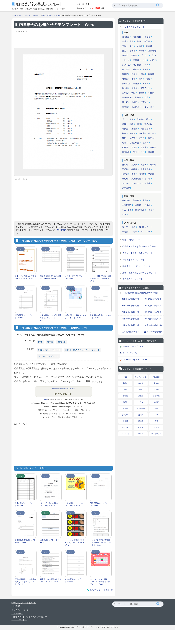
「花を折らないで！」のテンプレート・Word (75, 504)
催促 (148, 79)
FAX (156, 415)
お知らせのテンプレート (49, 350)
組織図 (125, 147)
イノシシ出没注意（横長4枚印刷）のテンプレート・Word (75, 542)
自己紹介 (135, 107)
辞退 (133, 93)
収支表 (125, 174)
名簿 (124, 214)
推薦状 (151, 152)
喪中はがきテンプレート (133, 260)
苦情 (154, 55)
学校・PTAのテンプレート (134, 240)
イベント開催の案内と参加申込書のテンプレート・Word (100, 278)
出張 (124, 46)
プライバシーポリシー (20, 610)
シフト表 (126, 65)
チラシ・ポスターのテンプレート (137, 253)
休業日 (134, 102)
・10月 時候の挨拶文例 (152, 325)
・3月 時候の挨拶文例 (129, 305)
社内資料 (137, 37)
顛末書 (151, 74)
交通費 (151, 174)
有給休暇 (148, 124)
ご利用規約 (61, 230)
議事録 (136, 200)
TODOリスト (144, 227)
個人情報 (137, 65)
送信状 (134, 88)
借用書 (142, 174)
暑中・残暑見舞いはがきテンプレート (139, 273)
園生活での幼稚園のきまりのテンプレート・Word (50, 580)
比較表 (138, 97)
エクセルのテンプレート (132, 346)
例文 (44, 15)
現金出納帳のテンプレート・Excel (24, 504)
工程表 (134, 232)
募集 (131, 119)
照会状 (134, 74)
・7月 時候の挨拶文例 (129, 319)
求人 (124, 119)
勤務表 (151, 138)
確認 (143, 74)
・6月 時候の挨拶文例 (152, 312)
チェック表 (127, 210)
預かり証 (126, 83)
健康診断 (126, 152)
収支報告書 (145, 169)
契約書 (132, 138)
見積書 (143, 165)
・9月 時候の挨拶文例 (129, 325)
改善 (133, 79)
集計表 (138, 205)
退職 (124, 124)
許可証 (125, 55)
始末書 (151, 133)
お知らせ (57, 15)
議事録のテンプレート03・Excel (50, 541)
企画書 (140, 46)
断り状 (125, 93)
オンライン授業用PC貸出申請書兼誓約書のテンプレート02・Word (100, 542)
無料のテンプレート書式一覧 (101, 590)
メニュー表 (147, 107)
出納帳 (125, 179)
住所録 (147, 205)
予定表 (125, 232)
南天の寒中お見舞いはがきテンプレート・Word (75, 316)
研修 (141, 79)
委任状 (145, 69)
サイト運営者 (17, 613)
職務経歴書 (145, 129)
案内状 (125, 107)
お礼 (144, 60)
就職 (139, 124)
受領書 (136, 69)
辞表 (148, 119)
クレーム (126, 60)
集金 (133, 174)
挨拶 (139, 41)
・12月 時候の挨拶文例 (152, 332)
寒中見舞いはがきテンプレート (136, 266)
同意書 (134, 147)
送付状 (125, 74)
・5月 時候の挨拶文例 (129, 312)
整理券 (142, 93)
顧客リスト (140, 210)
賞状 (135, 152)
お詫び (153, 60)
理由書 (125, 88)
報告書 (147, 37)
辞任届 (142, 138)
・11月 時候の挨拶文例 (129, 332)
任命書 (142, 133)
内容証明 (156, 377)
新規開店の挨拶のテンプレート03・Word (25, 541)
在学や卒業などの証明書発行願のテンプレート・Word (50, 317)
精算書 (147, 183)
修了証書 (126, 69)
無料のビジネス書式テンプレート (25, 15)
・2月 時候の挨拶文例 (152, 299)
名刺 (124, 143)
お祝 (146, 65)
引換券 (151, 93)
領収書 (125, 169)
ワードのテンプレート (48, 356)
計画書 (149, 46)
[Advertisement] (63, 39)
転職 (131, 124)
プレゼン (144, 55)
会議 (124, 41)
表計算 (136, 83)
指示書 (132, 51)
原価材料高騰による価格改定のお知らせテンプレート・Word (25, 581)
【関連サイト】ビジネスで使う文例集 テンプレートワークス (29, 618)
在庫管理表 (127, 205)
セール (125, 183)
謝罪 (146, 97)
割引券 (147, 179)
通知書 (156, 383)
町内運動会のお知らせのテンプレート (63, 388)
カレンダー (145, 232)
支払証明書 (136, 179)
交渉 (131, 46)
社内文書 (126, 37)
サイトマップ (156, 434)
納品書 (153, 165)
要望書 (145, 83)
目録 (143, 152)
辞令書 (140, 119)
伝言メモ (144, 102)
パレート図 (127, 97)
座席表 (145, 143)
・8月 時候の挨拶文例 (152, 319)
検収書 (134, 169)
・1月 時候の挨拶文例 (129, 299)
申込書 (147, 41)
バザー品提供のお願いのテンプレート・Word (50, 504)
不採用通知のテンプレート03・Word (100, 504)
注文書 (134, 165)
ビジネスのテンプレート (133, 27)
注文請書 (126, 188)
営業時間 (152, 51)
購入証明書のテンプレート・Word (24, 316)
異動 (124, 138)
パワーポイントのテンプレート (135, 360)
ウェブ (140, 434)
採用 (124, 133)
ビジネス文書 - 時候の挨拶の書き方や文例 (140, 293)
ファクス (125, 415)
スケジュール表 (128, 227)
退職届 (125, 129)
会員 (150, 210)
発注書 (125, 165)
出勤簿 (145, 200)
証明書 (134, 55)
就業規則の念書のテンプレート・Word (100, 316)
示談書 (143, 147)
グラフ (140, 402)
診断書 (153, 147)
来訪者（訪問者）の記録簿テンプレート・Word (50, 277)
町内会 (50, 15)
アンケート (136, 183)
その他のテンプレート (132, 279)
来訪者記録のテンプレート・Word (74, 580)
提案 (124, 51)
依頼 (131, 41)
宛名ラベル (145, 88)
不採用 (132, 133)
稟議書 (136, 60)
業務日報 (126, 200)
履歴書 (134, 129)
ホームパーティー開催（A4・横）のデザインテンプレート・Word (100, 581)
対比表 (125, 102)
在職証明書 (134, 143)
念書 (156, 421)
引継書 (125, 79)
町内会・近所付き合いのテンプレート (82, 350)
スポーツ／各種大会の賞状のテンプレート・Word (25, 277)
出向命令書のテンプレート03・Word (75, 277)
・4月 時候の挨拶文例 (152, 305)
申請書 (142, 51)
